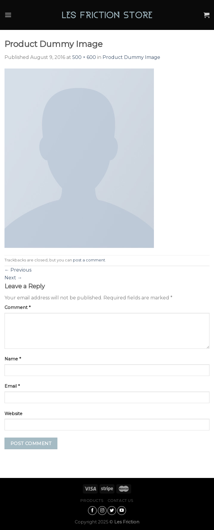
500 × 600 (84, 57)
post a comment (89, 260)
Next (13, 278)
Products (91, 500)
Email (12, 386)
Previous (17, 270)
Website (13, 413)
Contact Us (121, 500)
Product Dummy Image (131, 57)
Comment (17, 307)
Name (12, 359)
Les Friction (126, 522)
